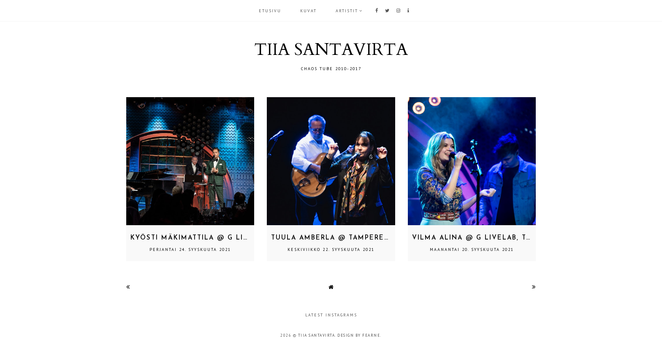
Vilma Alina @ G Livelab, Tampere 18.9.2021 (503, 238)
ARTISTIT (347, 11)
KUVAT (308, 11)
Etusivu (270, 11)
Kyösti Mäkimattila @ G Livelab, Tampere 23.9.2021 (238, 238)
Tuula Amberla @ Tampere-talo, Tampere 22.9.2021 (378, 238)
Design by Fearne (358, 335)
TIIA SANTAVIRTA (331, 49)
